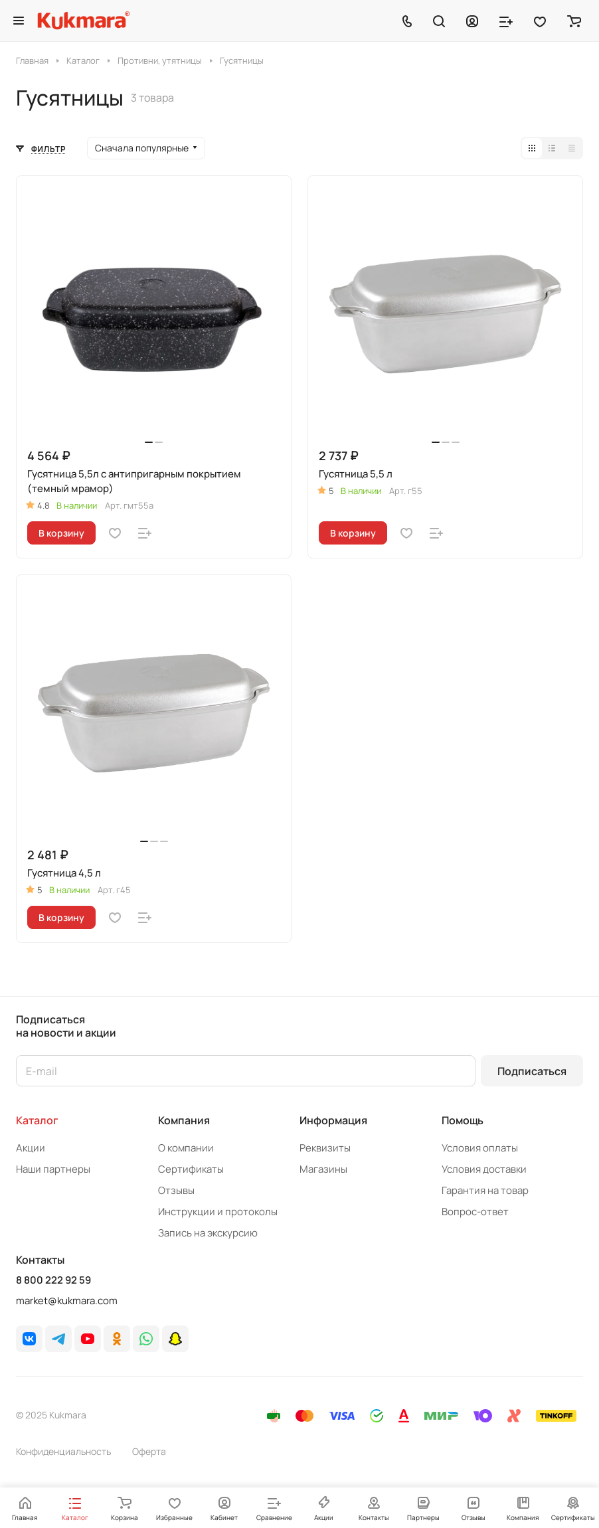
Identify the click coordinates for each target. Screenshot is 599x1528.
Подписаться (531, 1071)
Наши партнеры (53, 1169)
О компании (186, 1148)
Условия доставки (484, 1169)
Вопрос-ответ (475, 1212)
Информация (333, 1120)
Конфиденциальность (63, 1451)
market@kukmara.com (67, 1301)
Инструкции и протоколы (218, 1212)
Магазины (323, 1169)
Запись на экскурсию (208, 1233)
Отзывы (176, 1190)
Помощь (462, 1120)
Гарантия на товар (485, 1190)
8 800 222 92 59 (53, 1280)
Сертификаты (191, 1169)
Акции (30, 1148)
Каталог (37, 1120)
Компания (184, 1120)
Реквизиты (325, 1148)
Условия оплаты (480, 1148)
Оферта (149, 1451)
